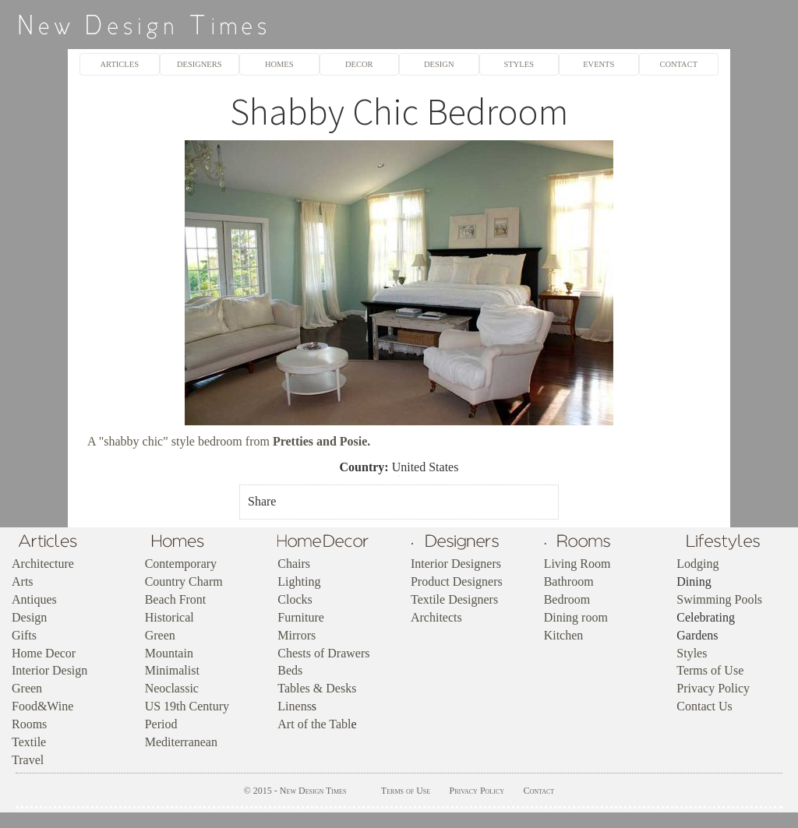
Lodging (697, 563)
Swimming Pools (719, 599)
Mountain (169, 653)
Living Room (577, 563)
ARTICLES (120, 64)
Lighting (298, 581)
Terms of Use (709, 670)
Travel (28, 759)
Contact (538, 790)
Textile (29, 742)
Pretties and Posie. (321, 441)
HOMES (279, 64)
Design (29, 617)
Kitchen (564, 635)
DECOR (359, 64)
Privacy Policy (713, 688)
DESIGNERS (199, 64)
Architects (436, 617)
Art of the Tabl (314, 724)
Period (161, 724)
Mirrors (296, 635)
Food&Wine (42, 706)
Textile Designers (454, 599)
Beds (289, 670)
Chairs (293, 563)
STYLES (519, 64)
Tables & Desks (316, 688)
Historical (169, 617)
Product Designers (457, 581)
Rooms (29, 724)
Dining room (576, 617)
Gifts (24, 635)
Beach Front (176, 599)
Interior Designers (456, 563)
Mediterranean (181, 742)
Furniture (300, 617)
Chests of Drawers (323, 653)
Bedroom (567, 599)
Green (27, 688)
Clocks (294, 599)
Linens (294, 706)
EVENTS (598, 64)
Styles (691, 653)
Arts (23, 581)
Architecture (43, 563)
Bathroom (569, 581)
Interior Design (49, 670)
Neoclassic (172, 688)
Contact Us (704, 706)
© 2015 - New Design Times (295, 790)
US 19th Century (187, 706)
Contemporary (181, 563)
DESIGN (439, 64)
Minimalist (172, 670)
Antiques (34, 599)
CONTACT (678, 64)
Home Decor (44, 653)
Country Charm (184, 581)
